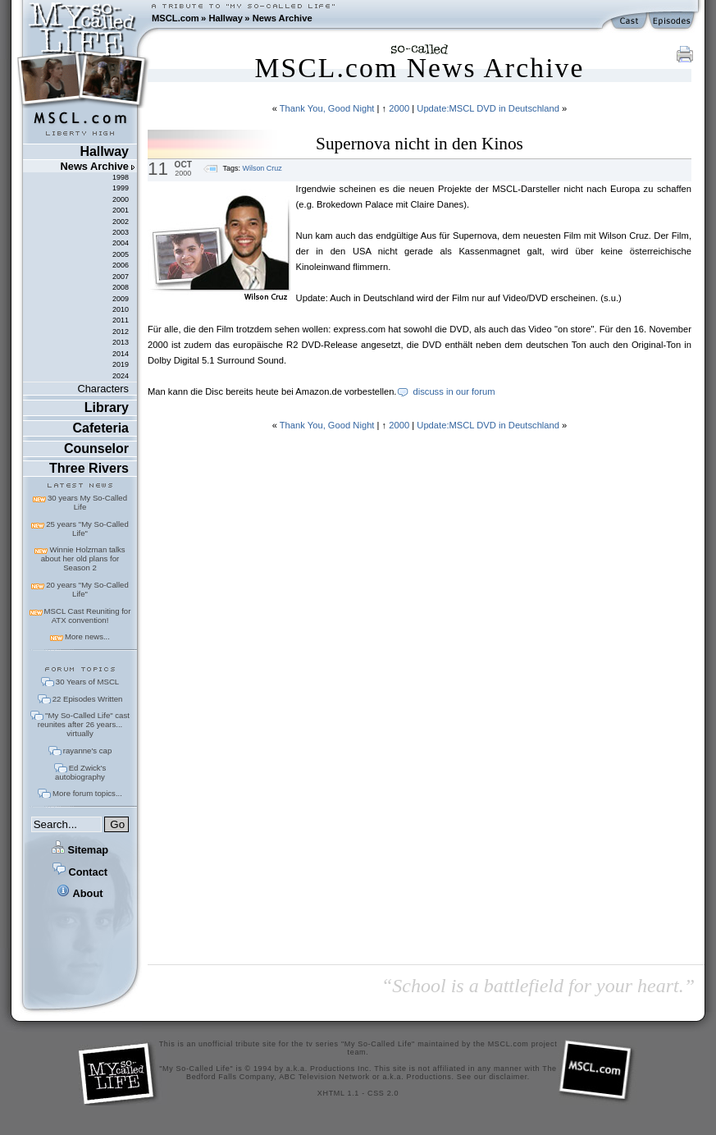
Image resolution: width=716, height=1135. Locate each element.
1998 (120, 177)
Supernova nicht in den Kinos (419, 143)
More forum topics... (87, 793)
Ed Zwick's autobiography (80, 772)
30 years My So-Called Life (87, 502)
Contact (79, 872)
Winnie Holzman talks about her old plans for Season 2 (83, 558)
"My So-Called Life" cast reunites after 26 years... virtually (84, 724)
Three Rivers (89, 468)
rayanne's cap (87, 750)
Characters (103, 388)
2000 (120, 199)
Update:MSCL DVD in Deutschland (488, 108)
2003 (120, 232)
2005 (120, 254)
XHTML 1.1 (338, 1093)
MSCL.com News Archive (419, 68)
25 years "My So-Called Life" (87, 528)
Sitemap (80, 850)
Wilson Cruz (261, 168)
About (80, 893)
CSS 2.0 (383, 1093)
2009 (120, 299)
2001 (120, 210)
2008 (120, 287)
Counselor (96, 448)
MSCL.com (175, 18)
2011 (120, 320)
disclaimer (508, 1077)
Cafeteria (101, 428)
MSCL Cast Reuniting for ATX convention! (87, 615)
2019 (120, 364)
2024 (120, 376)
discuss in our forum (454, 391)
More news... (87, 636)
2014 (120, 354)
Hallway (225, 18)
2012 (120, 331)
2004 (120, 243)
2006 (120, 265)
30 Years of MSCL (87, 681)
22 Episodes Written (87, 698)
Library (106, 407)
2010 (120, 309)
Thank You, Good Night (327, 108)
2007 (120, 276)
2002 (120, 221)
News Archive (282, 18)
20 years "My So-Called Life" (87, 589)
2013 (120, 342)
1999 (120, 188)
